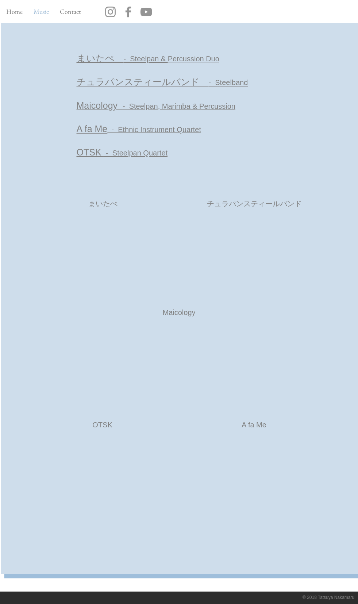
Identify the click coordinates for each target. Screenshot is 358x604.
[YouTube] (146, 12)
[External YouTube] (102, 258)
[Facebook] (128, 12)
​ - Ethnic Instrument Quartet (154, 130)
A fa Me (92, 129)
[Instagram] (110, 12)
